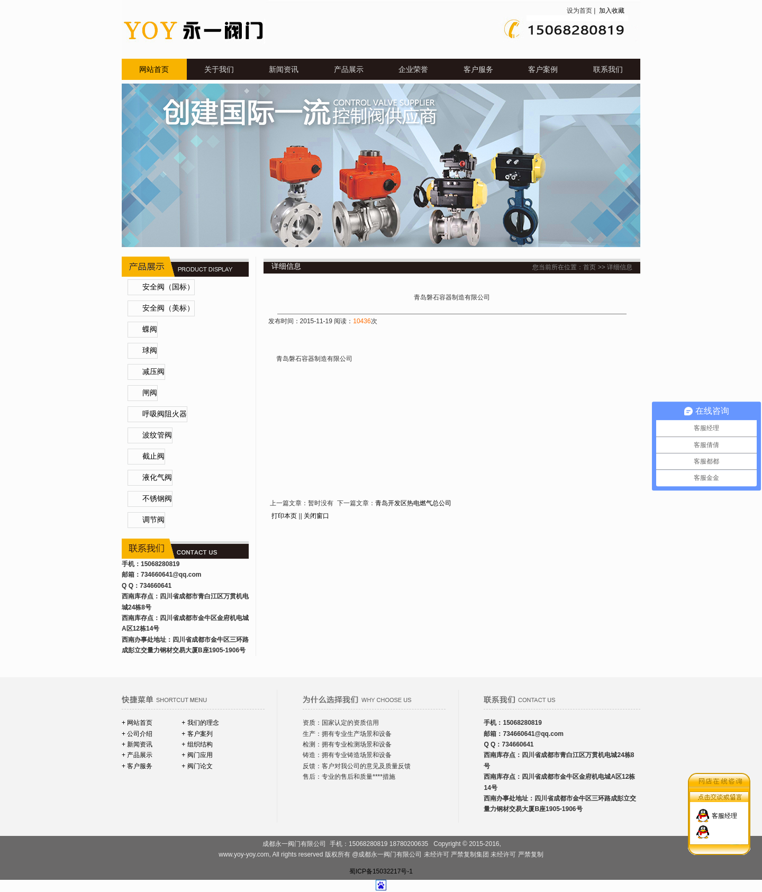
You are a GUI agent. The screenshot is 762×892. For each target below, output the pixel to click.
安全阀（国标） (168, 287)
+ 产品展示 (137, 755)
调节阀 (153, 520)
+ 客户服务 (137, 766)
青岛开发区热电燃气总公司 (413, 503)
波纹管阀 (157, 435)
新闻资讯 (283, 69)
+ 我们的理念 (200, 722)
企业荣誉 (413, 69)
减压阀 (153, 372)
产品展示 (349, 69)
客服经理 (724, 809)
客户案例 (543, 69)
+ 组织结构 (197, 744)
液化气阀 (157, 477)
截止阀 (153, 456)
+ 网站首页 (137, 722)
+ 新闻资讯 (137, 744)
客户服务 (478, 69)
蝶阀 (149, 329)
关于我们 (219, 69)
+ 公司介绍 (137, 734)
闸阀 (149, 393)
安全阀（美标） (168, 308)
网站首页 (154, 69)
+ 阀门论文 (197, 766)
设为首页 (579, 10)
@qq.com (187, 574)
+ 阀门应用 (197, 755)
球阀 (149, 350)
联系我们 (608, 69)
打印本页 (284, 516)
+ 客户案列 (197, 734)
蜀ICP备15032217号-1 (381, 871)
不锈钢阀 (157, 499)
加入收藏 (610, 10)
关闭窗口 (316, 516)
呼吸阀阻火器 (164, 414)
